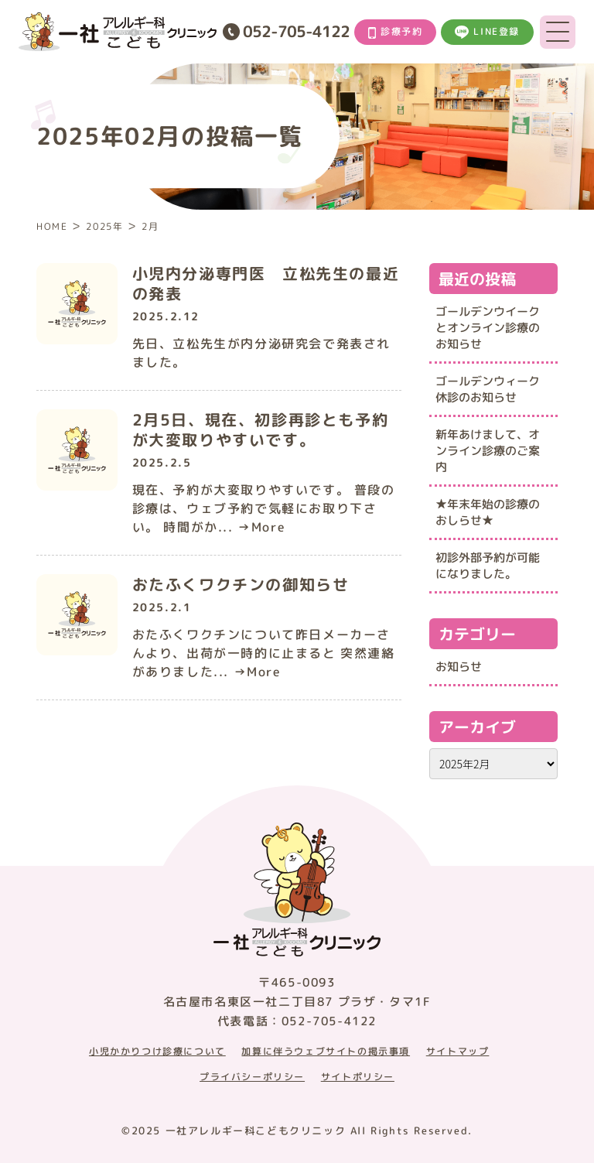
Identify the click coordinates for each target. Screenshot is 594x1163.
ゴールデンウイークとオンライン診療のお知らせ (487, 327)
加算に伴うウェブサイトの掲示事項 (325, 1051)
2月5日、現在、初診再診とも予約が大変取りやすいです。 (260, 429)
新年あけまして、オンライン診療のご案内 (487, 450)
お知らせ (458, 666)
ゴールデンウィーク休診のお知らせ (487, 389)
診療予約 (395, 32)
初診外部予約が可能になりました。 (487, 565)
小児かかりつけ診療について (157, 1051)
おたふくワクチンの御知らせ (241, 584)
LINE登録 (487, 32)
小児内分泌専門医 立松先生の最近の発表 (266, 283)
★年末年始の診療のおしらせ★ (487, 512)
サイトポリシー (357, 1077)
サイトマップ (458, 1051)
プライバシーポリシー (252, 1077)
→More (261, 526)
